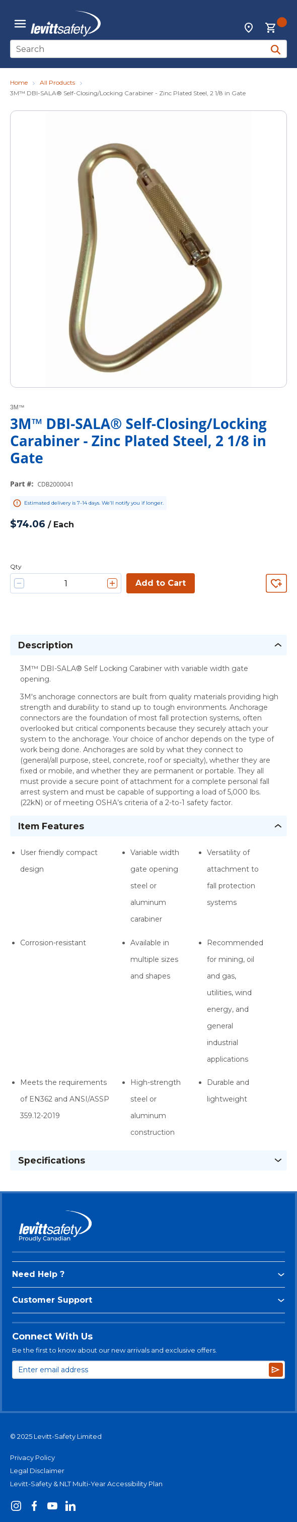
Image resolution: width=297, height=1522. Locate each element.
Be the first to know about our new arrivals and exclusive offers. (114, 1350)
